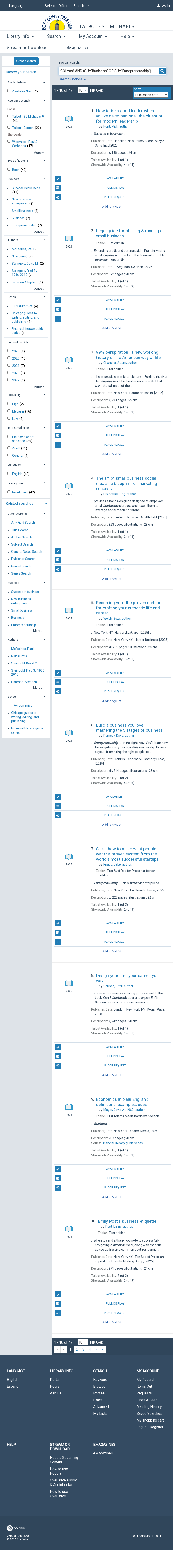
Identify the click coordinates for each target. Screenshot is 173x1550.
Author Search (21, 537)
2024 (16, 365)
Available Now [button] (17, 82)
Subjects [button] (13, 179)
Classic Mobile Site (147, 1536)
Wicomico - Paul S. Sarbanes (25, 144)
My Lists (100, 1413)
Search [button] (56, 47)
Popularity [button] (14, 395)
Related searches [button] (19, 503)
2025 (16, 358)
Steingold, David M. (25, 263)
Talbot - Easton (23, 128)
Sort (137, 89)
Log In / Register (150, 1427)
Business (18, 218)
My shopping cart (150, 1420)
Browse (99, 1386)
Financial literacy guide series (28, 331)
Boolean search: (69, 62)
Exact (97, 1400)
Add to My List (111, 206)
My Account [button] (93, 47)
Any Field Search (23, 523)
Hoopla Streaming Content (64, 1460)
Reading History (149, 1407)
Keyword (100, 1380)
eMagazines (103, 1453)
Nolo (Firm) (19, 256)
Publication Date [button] (18, 342)
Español (13, 1386)
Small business (22, 211)
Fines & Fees (147, 1400)
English (17, 474)
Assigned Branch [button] (19, 100)
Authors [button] (13, 240)
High (15, 404)
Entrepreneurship (24, 225)
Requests (144, 1393)
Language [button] (14, 464)
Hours (54, 1386)
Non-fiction (20, 492)
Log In (166, 5)
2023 (16, 373)
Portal (54, 1380)
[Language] (17, 5)
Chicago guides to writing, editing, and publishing (25, 317)
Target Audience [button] (18, 427)
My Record (145, 1380)
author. (116, 126)
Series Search (21, 573)
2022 (16, 380)
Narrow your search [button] (21, 72)
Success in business (26, 188)
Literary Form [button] (16, 483)
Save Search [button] (26, 61)
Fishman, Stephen (24, 282)
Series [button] (12, 297)
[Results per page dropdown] (83, 90)
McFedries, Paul (23, 249)
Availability (89, 179)
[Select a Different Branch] (66, 5)
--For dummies (22, 306)
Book (16, 170)
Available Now (22, 91)
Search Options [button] (72, 79)
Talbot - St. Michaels (106, 26)
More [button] (129, 47)
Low (15, 418)
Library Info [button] (20, 47)
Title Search (19, 530)
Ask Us (55, 1393)
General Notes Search (26, 552)
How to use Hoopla (59, 1471)
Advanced (101, 1407)
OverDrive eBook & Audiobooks (63, 1482)
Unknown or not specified (23, 439)
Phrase (99, 1393)
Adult (16, 448)
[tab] (26, 71)
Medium (18, 411)
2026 (16, 351)
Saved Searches (149, 1413)
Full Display (89, 188)
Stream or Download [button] (60, 1446)
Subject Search (22, 544)
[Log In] (158, 5)
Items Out (144, 1386)
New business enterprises (21, 201)
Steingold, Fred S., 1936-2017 (24, 273)
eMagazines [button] (104, 1444)
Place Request (90, 197)
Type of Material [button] (18, 160)
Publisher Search (23, 559)
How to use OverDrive (59, 1493)
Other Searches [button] (17, 513)
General (18, 455)
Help (11, 1444)
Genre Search (21, 566)
